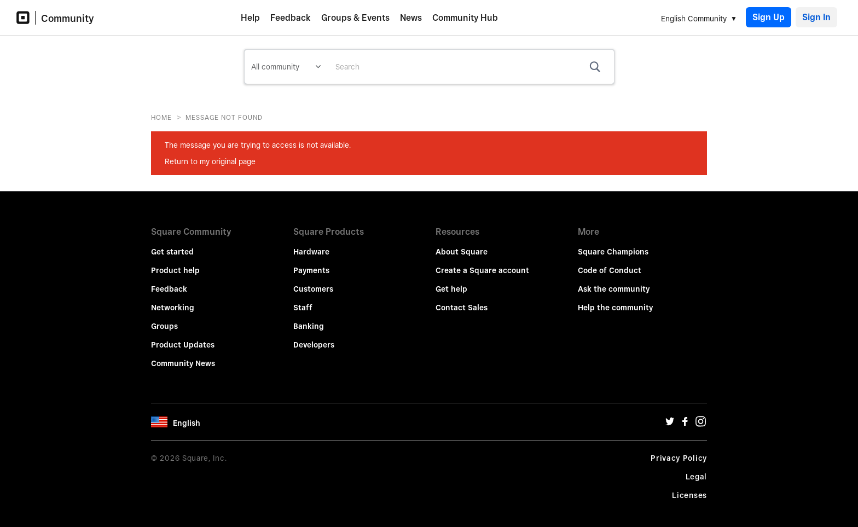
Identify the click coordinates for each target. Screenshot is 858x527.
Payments (311, 262)
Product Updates (183, 337)
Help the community (615, 300)
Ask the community (614, 281)
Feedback (290, 18)
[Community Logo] (26, 18)
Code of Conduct (609, 262)
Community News (183, 355)
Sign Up (768, 17)
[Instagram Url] (700, 416)
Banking (308, 318)
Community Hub (465, 18)
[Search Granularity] (286, 67)
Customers (313, 281)
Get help (451, 281)
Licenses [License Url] (689, 487)
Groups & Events (355, 18)
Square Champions (613, 244)
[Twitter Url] (669, 416)
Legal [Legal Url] (697, 469)
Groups (164, 318)
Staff (302, 300)
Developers (313, 337)
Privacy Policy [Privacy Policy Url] (679, 450)
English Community (694, 18)
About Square (462, 244)
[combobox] (470, 67)
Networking (172, 300)
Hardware (311, 244)
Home (161, 117)
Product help (175, 262)
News (411, 18)
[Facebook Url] (685, 416)
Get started (172, 244)
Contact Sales (462, 300)
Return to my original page (210, 161)
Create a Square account (482, 262)
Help (250, 18)
